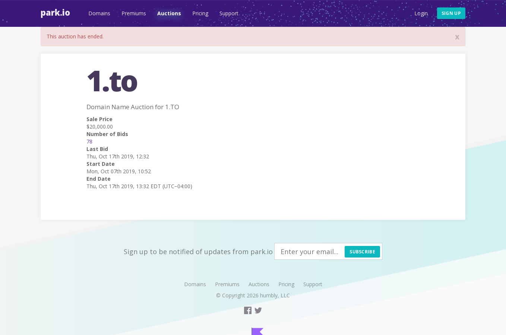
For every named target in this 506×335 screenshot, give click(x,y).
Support (228, 13)
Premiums (133, 13)
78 (89, 141)
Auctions (169, 13)
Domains (99, 13)
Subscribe (362, 252)
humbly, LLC (275, 295)
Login (421, 13)
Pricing (200, 13)
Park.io (55, 12)
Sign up (451, 13)
